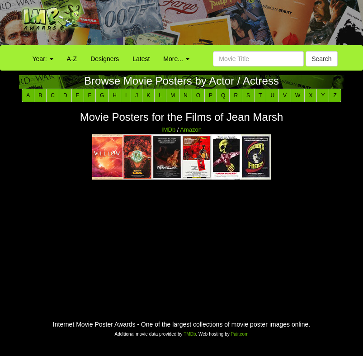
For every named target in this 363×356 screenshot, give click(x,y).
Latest (141, 58)
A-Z (72, 58)
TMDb (190, 334)
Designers (104, 58)
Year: (43, 58)
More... (176, 58)
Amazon (191, 129)
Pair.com (240, 334)
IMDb (168, 129)
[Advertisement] (227, 24)
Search (321, 58)
